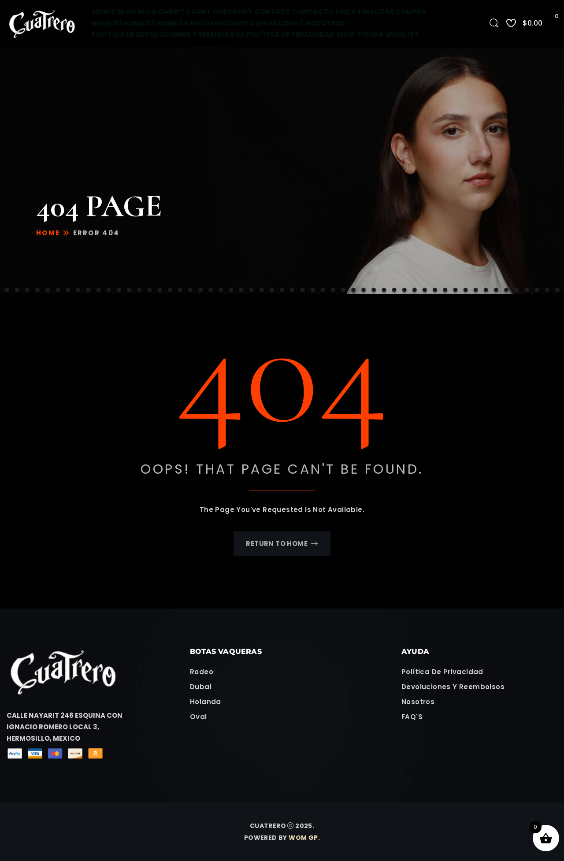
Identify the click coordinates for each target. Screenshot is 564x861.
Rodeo (201, 671)
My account (280, 23)
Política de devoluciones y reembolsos (168, 34)
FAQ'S (412, 716)
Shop (345, 34)
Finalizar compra (392, 11)
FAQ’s (345, 11)
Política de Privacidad (290, 34)
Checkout (232, 11)
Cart (201, 11)
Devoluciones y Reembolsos (453, 686)
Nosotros (325, 23)
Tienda (370, 34)
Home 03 (139, 23)
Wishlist (402, 34)
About (103, 11)
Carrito (174, 11)
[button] (70, 727)
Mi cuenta (234, 23)
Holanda (205, 701)
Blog (127, 11)
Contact (272, 11)
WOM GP (303, 837)
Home (48, 233)
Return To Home (282, 543)
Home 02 (106, 23)
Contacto (313, 11)
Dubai (201, 686)
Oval (198, 716)
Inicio (201, 23)
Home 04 (172, 23)
